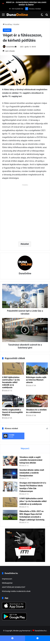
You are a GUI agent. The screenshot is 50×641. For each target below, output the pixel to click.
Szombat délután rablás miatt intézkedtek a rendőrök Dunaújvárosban (31, 473)
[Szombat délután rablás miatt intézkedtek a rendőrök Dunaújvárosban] (10, 474)
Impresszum (7, 579)
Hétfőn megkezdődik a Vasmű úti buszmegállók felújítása (12, 412)
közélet (25, 244)
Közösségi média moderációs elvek (16, 591)
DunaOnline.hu (40, 631)
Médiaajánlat (7, 583)
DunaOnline (10, 47)
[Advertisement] (25, 212)
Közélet (16, 24)
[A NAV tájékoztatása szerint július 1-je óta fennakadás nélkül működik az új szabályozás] (13, 368)
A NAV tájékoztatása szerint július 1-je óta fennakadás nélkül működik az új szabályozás (11, 382)
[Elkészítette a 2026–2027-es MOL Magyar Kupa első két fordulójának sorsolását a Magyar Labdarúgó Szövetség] (10, 515)
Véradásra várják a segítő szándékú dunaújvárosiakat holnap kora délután (30, 460)
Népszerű (25, 448)
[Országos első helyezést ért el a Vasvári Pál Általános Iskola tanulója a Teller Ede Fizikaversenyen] (10, 486)
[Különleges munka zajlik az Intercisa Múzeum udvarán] (37, 368)
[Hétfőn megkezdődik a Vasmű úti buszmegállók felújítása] (13, 401)
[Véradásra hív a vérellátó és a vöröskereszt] (37, 401)
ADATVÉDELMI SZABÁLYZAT (13, 587)
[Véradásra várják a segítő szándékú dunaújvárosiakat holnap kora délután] (10, 461)
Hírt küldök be (16, 8)
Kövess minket (33, 8)
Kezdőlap (7, 24)
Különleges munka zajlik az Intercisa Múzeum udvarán (36, 379)
